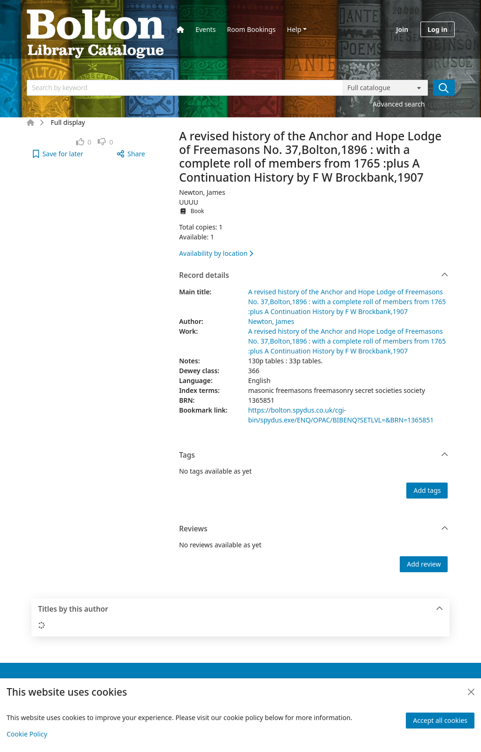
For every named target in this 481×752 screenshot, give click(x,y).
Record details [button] (313, 275)
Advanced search (398, 104)
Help (294, 29)
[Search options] (385, 88)
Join (402, 29)
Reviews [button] (313, 529)
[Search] (444, 88)
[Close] (471, 691)
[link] (84, 142)
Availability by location (216, 253)
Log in (437, 29)
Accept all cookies (440, 720)
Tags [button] (313, 455)
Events (205, 29)
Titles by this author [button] (240, 609)
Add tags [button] (427, 490)
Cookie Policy (27, 733)
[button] (58, 154)
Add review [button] (424, 564)
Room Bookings (251, 29)
